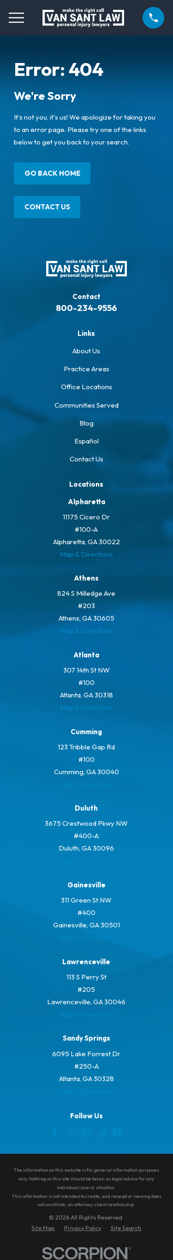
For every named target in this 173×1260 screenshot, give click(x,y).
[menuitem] (42, 1228)
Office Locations (86, 386)
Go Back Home (52, 173)
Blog (86, 423)
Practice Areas (86, 368)
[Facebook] (55, 1132)
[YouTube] (117, 1132)
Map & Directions (86, 554)
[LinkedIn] (86, 1132)
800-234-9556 (86, 307)
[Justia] (102, 1132)
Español (86, 441)
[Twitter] (71, 1132)
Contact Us (47, 206)
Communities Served (86, 405)
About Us (86, 350)
